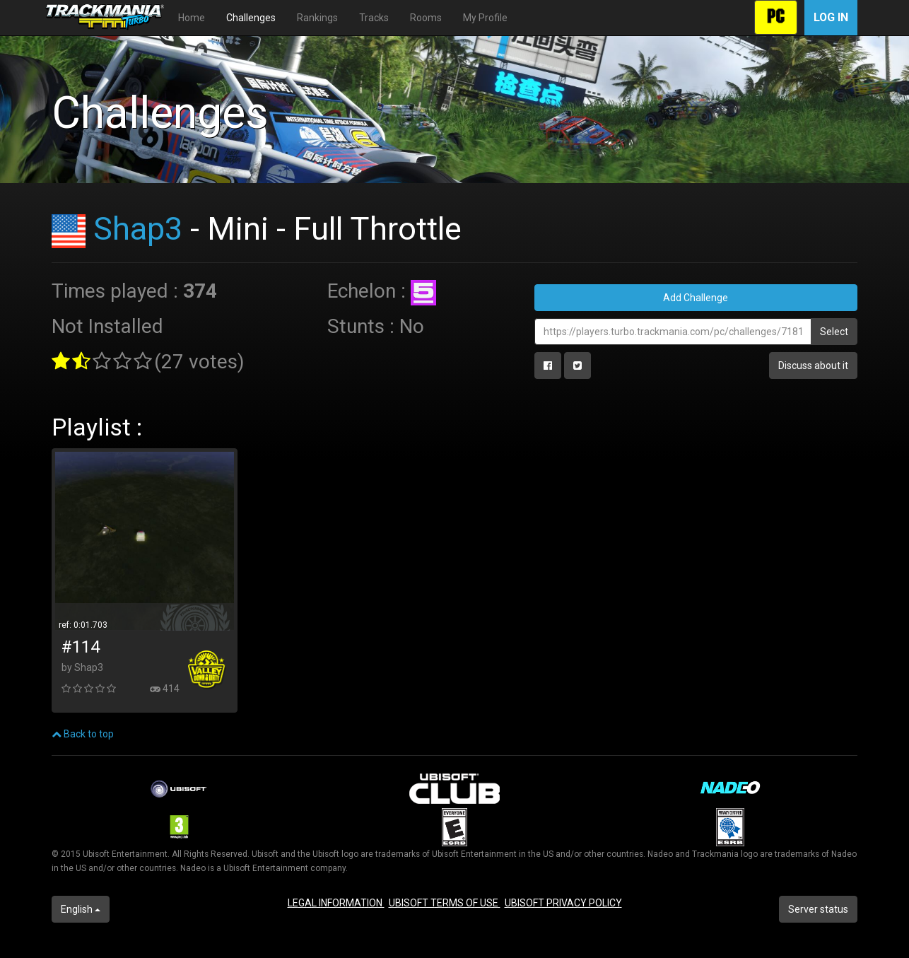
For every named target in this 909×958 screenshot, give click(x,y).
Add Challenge (695, 297)
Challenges (251, 17)
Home (191, 17)
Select (834, 331)
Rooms (426, 17)
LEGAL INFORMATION (336, 903)
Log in (831, 17)
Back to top (83, 734)
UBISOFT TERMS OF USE (444, 903)
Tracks (374, 17)
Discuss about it (813, 365)
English (80, 909)
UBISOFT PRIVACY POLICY (563, 903)
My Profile (485, 17)
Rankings (317, 17)
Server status (818, 909)
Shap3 (137, 228)
